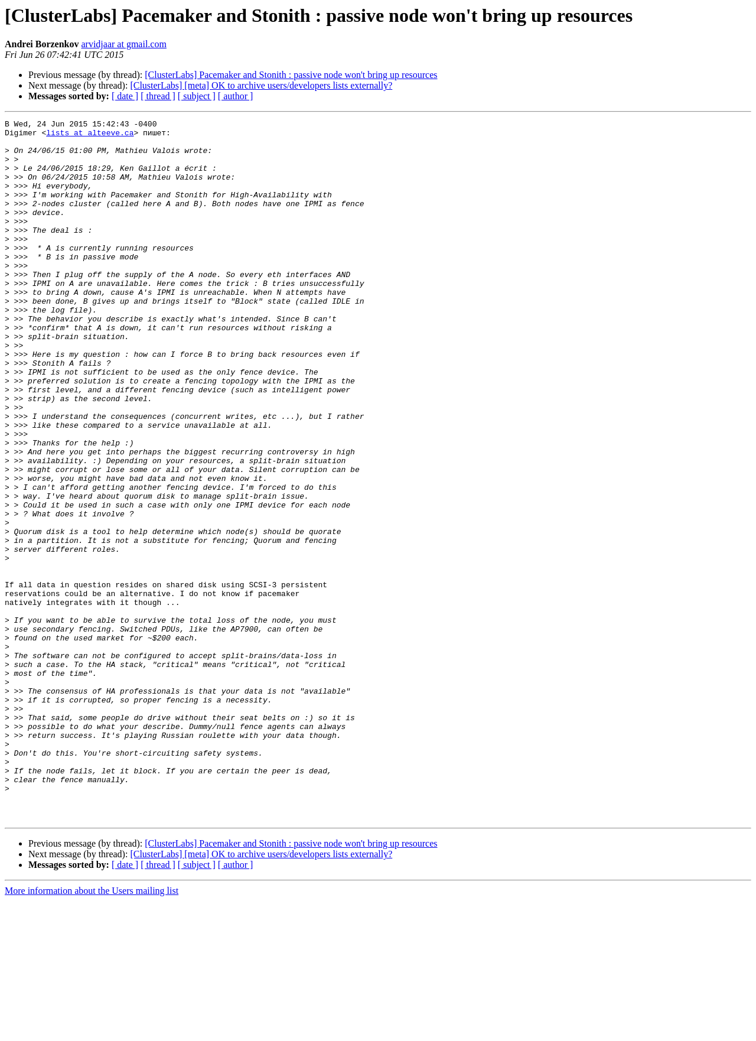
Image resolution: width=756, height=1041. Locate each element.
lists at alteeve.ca (89, 136)
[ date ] (125, 96)
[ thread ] (158, 96)
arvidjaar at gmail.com (123, 44)
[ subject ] (197, 96)
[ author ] (235, 96)
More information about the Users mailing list (91, 1031)
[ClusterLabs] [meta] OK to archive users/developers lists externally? (261, 85)
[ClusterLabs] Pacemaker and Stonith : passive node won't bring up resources (291, 75)
